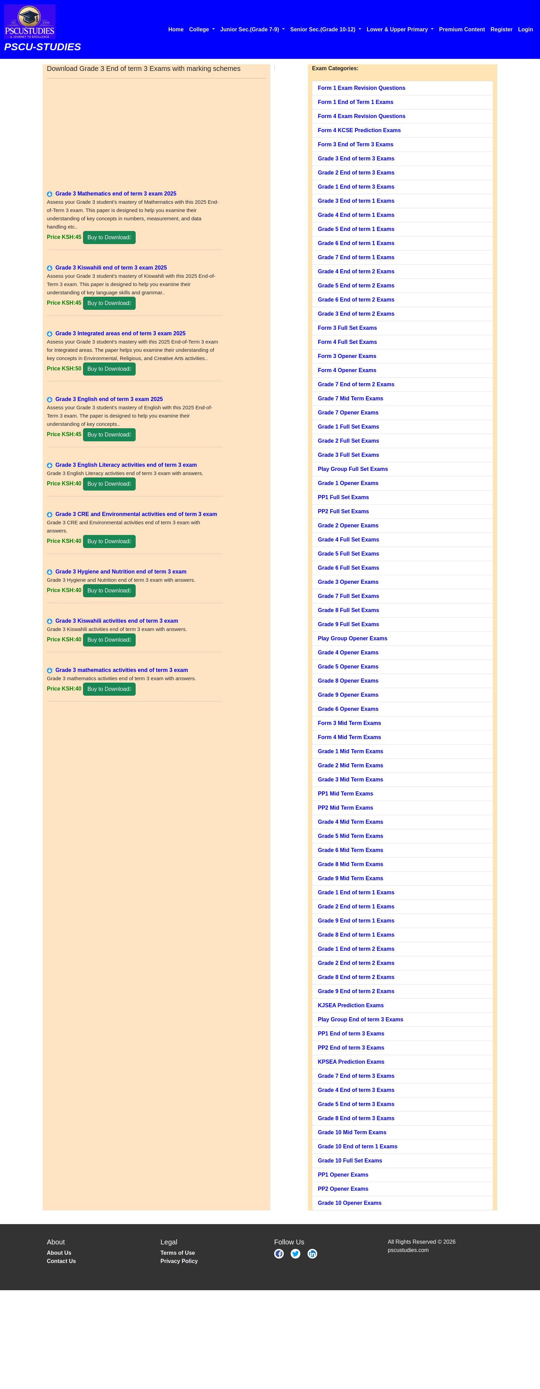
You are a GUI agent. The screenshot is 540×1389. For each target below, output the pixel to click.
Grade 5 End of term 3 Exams (356, 1104)
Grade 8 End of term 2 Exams (356, 977)
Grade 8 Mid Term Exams (350, 864)
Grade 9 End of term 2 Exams (356, 991)
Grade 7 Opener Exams (348, 412)
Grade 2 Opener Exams (348, 525)
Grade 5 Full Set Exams (348, 554)
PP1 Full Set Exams (343, 497)
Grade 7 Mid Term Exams (350, 398)
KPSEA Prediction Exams (351, 1062)
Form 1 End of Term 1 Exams (355, 102)
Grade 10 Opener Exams (350, 1203)
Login (525, 29)
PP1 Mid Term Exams (345, 794)
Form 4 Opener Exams (347, 370)
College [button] (199, 29)
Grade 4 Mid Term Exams (350, 822)
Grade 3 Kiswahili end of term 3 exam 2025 (107, 268)
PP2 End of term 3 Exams (351, 1048)
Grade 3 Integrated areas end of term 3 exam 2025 (116, 333)
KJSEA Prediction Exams (351, 1005)
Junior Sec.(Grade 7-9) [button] (250, 29)
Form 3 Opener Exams (347, 356)
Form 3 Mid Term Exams (349, 723)
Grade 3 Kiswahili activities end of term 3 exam (112, 621)
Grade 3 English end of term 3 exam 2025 (105, 399)
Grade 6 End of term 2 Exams (356, 300)
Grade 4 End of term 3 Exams (356, 1090)
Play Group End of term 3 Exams (360, 1019)
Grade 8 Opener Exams (348, 681)
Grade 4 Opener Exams (348, 652)
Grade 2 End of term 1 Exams (356, 906)
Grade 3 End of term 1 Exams (356, 201)
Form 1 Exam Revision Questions (361, 88)
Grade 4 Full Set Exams (348, 540)
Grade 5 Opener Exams (348, 667)
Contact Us (61, 1261)
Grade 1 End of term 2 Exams (356, 949)
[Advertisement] (156, 133)
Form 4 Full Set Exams (347, 342)
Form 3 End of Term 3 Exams (355, 144)
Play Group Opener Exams (352, 638)
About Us (59, 1253)
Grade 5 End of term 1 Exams (356, 229)
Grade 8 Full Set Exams (348, 610)
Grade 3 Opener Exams (348, 582)
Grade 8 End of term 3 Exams (356, 1118)
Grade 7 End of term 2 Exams (356, 384)
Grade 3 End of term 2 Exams (356, 314)
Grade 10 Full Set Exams (350, 1161)
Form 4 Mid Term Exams (349, 737)
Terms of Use (177, 1253)
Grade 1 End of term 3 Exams (356, 187)
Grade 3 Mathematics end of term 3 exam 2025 (111, 194)
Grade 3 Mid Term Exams (350, 779)
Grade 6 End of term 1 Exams (356, 243)
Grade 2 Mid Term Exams (350, 765)
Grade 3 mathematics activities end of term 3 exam (117, 670)
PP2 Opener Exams (343, 1189)
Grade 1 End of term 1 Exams (356, 892)
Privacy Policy (179, 1261)
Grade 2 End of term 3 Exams (356, 173)
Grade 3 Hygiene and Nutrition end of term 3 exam (116, 572)
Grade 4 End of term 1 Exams (356, 215)
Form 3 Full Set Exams (347, 328)
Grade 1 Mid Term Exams (350, 751)
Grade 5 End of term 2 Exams (356, 285)
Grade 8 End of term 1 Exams (356, 935)
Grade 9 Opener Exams (348, 695)
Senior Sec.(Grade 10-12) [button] (323, 29)
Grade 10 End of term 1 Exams (357, 1146)
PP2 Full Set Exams (343, 511)
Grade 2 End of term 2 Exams (356, 963)
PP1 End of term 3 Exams (351, 1034)
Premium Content (462, 29)
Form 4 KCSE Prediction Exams (359, 130)
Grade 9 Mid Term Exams (350, 878)
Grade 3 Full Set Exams (348, 455)
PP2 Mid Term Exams (345, 808)
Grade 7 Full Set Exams (348, 596)
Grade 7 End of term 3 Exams (356, 1076)
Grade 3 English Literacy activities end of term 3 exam (122, 465)
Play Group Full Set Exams (353, 469)
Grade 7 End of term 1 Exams (356, 257)
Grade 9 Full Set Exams (348, 624)
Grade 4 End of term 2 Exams (356, 271)
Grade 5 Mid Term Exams (350, 836)
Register (501, 29)
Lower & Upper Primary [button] (398, 29)
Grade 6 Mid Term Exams (350, 850)
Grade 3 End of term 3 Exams (356, 158)
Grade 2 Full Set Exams (348, 441)
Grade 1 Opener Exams (348, 483)
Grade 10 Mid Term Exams (352, 1132)
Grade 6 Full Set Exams (348, 568)
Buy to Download (109, 237)
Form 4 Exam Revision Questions (361, 116)
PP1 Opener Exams (343, 1175)
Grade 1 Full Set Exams (348, 427)
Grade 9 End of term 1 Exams (356, 921)
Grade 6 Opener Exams (348, 709)
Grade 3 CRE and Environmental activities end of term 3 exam (132, 514)
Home (176, 29)
